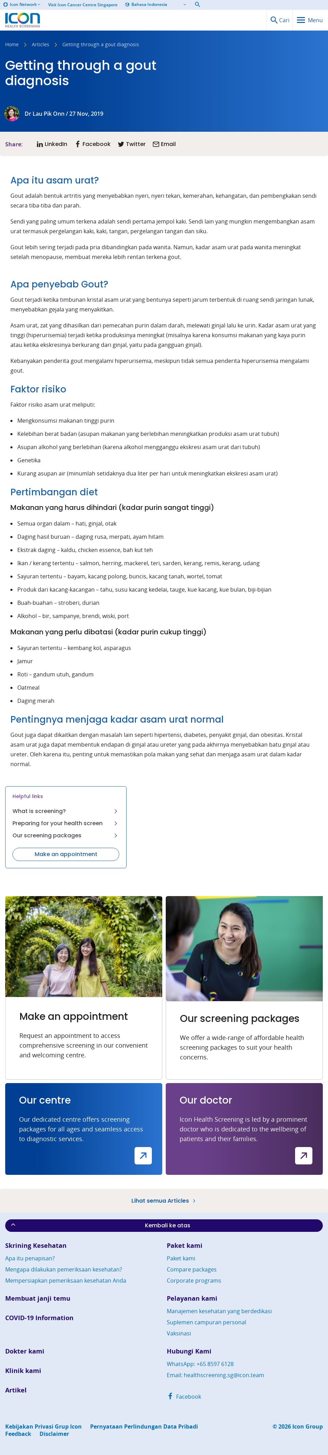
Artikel (16, 1390)
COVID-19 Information (39, 1318)
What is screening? (65, 811)
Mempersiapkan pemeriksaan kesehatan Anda (65, 1280)
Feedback (18, 1434)
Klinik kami (23, 1370)
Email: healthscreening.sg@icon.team (215, 1375)
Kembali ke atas (100, 1225)
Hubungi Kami (189, 1351)
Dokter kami (24, 1351)
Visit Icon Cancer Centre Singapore (83, 5)
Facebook (184, 1396)
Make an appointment (66, 854)
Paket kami (184, 1245)
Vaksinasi (179, 1333)
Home (12, 45)
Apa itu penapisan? (30, 1258)
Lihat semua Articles (164, 1200)
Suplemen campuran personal (206, 1322)
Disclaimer (54, 1434)
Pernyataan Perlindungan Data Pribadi (144, 1426)
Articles (40, 45)
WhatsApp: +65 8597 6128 (200, 1364)
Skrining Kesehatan (36, 1245)
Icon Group (307, 1426)
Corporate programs (194, 1280)
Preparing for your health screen (65, 823)
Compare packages (192, 1269)
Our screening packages (65, 835)
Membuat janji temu (37, 1298)
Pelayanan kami (192, 1298)
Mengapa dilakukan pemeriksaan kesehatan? (63, 1269)
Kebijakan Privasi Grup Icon (43, 1426)
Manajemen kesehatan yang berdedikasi (219, 1311)
